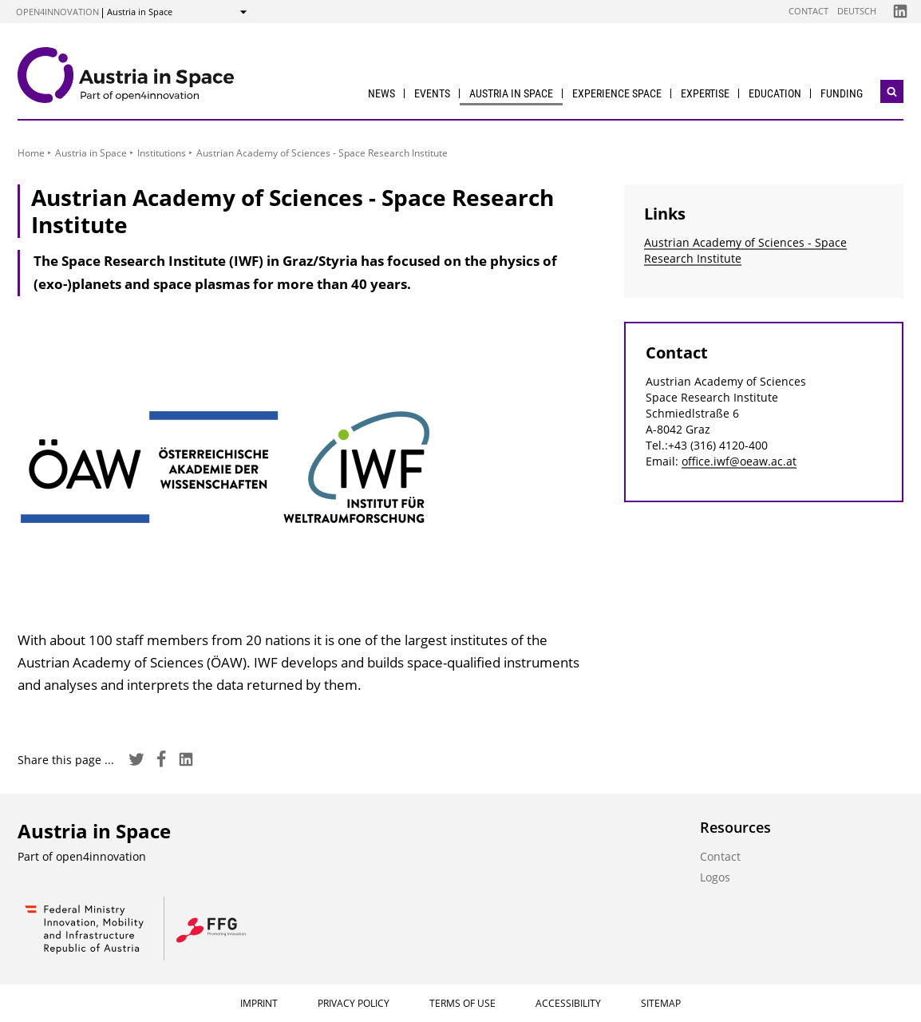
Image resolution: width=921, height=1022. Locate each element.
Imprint (259, 1003)
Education (775, 93)
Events (432, 93)
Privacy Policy (353, 1003)
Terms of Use (462, 1003)
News (381, 93)
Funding (841, 93)
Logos (715, 877)
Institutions (161, 153)
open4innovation (57, 12)
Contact (808, 11)
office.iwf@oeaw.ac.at (739, 461)
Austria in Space (511, 93)
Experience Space (617, 93)
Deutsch (856, 11)
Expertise (705, 93)
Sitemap (661, 1003)
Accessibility (568, 1003)
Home (31, 153)
